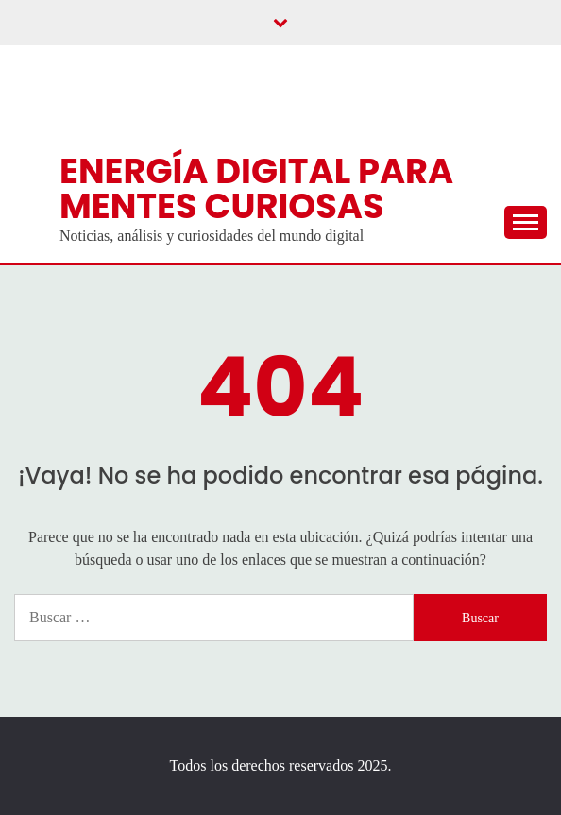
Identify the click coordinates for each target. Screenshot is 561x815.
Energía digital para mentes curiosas (256, 188)
